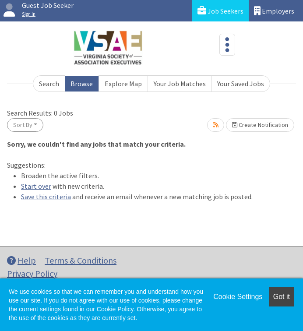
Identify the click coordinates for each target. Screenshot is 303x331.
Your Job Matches (180, 83)
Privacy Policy (32, 273)
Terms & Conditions (80, 260)
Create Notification (260, 125)
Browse (81, 83)
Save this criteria (46, 196)
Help (21, 260)
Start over (36, 186)
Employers (274, 10)
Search (49, 83)
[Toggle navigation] (227, 45)
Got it (281, 296)
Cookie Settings (237, 296)
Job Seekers (220, 10)
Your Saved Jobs (240, 83)
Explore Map (123, 83)
